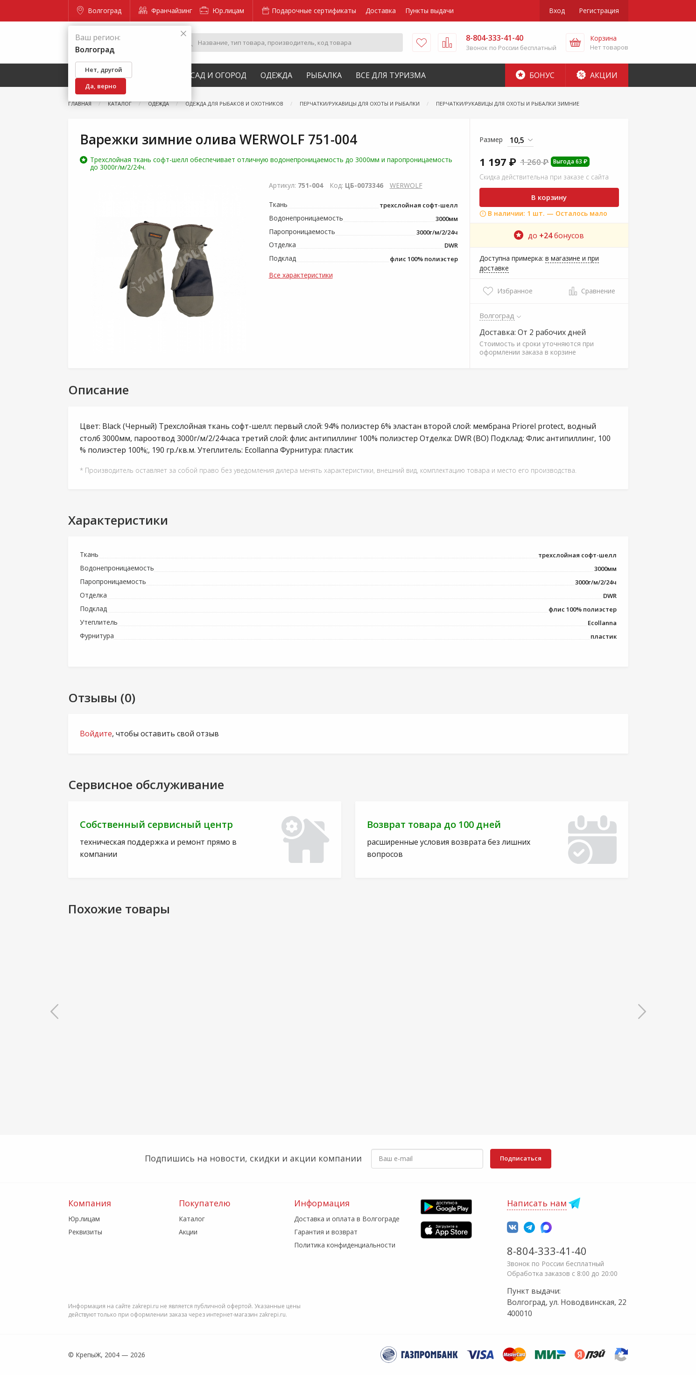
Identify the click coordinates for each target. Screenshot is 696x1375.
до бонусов (549, 235)
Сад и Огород (218, 75)
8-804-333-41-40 (547, 1251)
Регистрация (599, 10)
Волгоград (99, 10)
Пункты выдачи (429, 10)
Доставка (381, 10)
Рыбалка (324, 75)
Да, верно (100, 86)
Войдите (96, 733)
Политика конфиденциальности (344, 1244)
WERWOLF (406, 185)
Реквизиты (85, 1231)
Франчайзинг (165, 10)
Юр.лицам (222, 10)
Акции (597, 75)
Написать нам (537, 1203)
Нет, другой (103, 69)
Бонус (535, 75)
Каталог (192, 1218)
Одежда (276, 75)
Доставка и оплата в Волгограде (347, 1218)
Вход (557, 10)
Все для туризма (391, 75)
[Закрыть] (183, 34)
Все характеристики (301, 275)
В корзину (549, 197)
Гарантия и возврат (326, 1231)
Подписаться (520, 1158)
